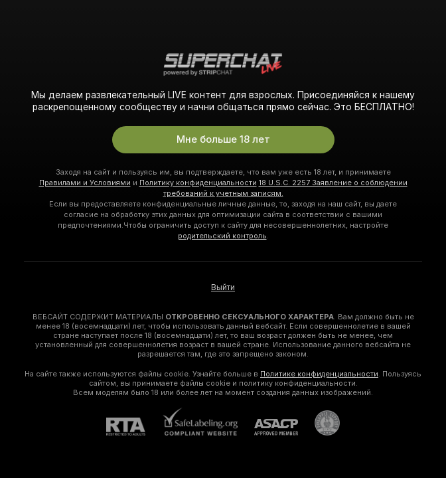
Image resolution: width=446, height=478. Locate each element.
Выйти (223, 287)
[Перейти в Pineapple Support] (319, 423)
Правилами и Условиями (85, 182)
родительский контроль (222, 235)
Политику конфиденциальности (198, 182)
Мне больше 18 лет (223, 139)
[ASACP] (268, 427)
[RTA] (134, 427)
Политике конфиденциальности (319, 373)
